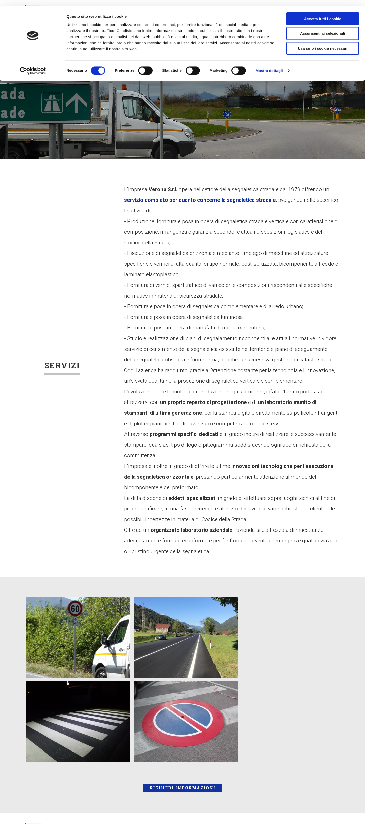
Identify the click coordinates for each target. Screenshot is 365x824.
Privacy (222, 766)
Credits (222, 777)
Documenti (227, 745)
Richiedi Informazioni (183, 682)
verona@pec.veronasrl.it (148, 766)
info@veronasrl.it (140, 756)
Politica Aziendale (235, 734)
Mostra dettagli (269, 64)
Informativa (227, 756)
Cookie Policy (230, 724)
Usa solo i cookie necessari (323, 42)
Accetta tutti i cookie (322, 12)
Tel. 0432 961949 (140, 745)
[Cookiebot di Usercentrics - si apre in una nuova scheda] (33, 64)
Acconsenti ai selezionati (322, 27)
